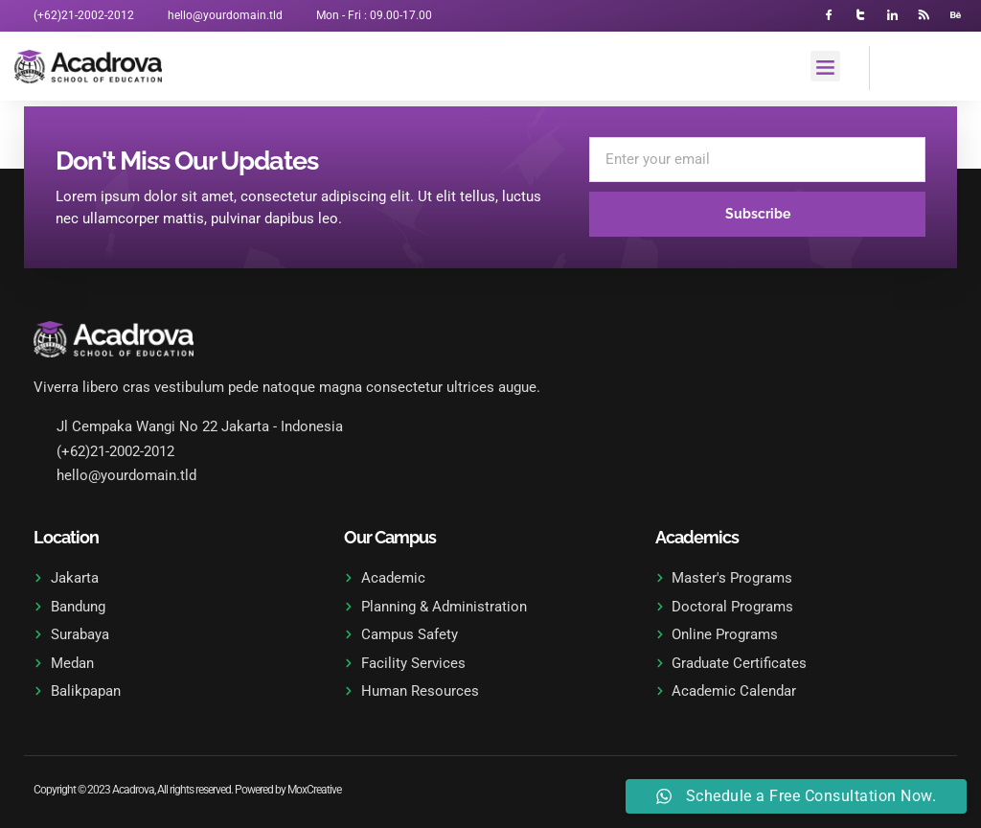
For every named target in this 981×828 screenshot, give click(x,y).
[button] (825, 67)
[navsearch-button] (894, 65)
